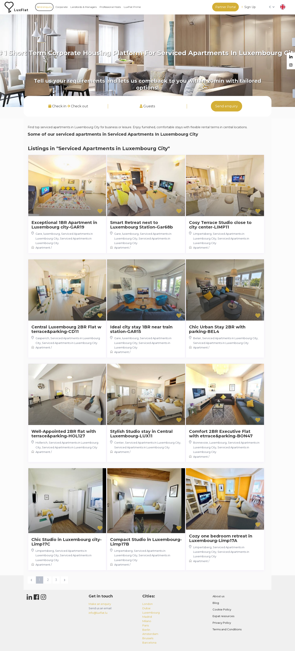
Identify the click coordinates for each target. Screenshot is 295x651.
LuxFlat (21, 10)
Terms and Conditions (227, 629)
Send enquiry (44, 6)
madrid (147, 616)
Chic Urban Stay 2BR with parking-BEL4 (217, 329)
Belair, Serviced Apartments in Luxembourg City (225, 338)
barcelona (149, 642)
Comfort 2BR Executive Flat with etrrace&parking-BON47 (221, 433)
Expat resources (223, 616)
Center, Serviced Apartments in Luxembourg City (147, 442)
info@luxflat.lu (98, 612)
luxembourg (151, 612)
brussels (147, 638)
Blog (216, 602)
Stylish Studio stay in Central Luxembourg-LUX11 (141, 433)
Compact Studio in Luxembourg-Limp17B (146, 541)
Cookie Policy (222, 609)
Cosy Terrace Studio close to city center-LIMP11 (220, 224)
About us (218, 596)
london (147, 604)
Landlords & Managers (83, 6)
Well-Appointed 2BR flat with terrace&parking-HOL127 (63, 433)
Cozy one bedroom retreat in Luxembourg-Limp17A (220, 538)
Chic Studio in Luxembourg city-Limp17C (66, 541)
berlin (146, 629)
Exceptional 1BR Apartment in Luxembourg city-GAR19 (64, 224)
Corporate (61, 6)
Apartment (43, 247)
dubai (146, 608)
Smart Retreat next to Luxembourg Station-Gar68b (141, 224)
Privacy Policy (222, 622)
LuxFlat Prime (132, 6)
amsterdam (150, 633)
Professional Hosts (110, 6)
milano (146, 621)
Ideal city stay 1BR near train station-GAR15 (141, 329)
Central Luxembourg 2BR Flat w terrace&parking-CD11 (66, 329)
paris (145, 625)
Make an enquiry (100, 604)
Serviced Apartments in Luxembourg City (69, 343)
